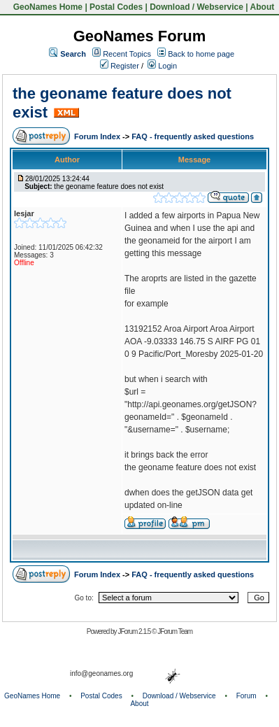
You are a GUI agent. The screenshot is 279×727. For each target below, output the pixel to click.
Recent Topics (127, 54)
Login (162, 66)
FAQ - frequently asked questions (192, 136)
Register (119, 66)
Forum (246, 696)
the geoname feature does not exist (109, 186)
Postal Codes (116, 7)
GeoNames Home (46, 7)
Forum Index (98, 136)
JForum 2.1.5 (134, 631)
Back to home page (201, 54)
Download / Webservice (196, 7)
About (262, 7)
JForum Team (174, 631)
